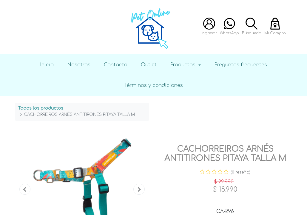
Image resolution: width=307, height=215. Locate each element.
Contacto (115, 64)
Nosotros (78, 64)
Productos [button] (183, 64)
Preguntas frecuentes (240, 64)
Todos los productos (40, 108)
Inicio (47, 64)
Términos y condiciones (153, 85)
